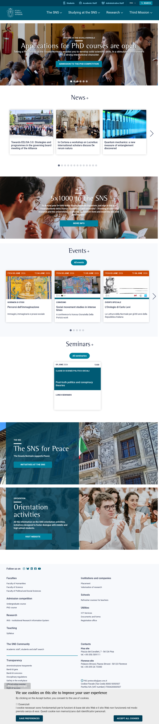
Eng (132, 3)
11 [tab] (89, 166)
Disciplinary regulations (18, 677)
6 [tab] (86, 81)
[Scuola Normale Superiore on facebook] (35, 567)
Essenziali (24, 704)
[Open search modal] (145, 3)
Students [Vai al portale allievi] (71, 3)
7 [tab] (77, 166)
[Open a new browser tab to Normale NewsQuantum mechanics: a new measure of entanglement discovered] (124, 132)
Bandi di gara (13, 669)
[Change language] (135, 3)
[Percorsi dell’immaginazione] (29, 296)
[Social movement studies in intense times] (77, 298)
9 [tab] (83, 166)
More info (79, 224)
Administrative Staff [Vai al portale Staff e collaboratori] (115, 3)
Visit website (32, 539)
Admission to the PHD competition (79, 64)
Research (113, 12)
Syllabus (11, 633)
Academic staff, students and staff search (27, 649)
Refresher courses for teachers (95, 599)
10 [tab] (86, 166)
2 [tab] (74, 81)
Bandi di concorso (15, 673)
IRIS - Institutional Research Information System (30, 620)
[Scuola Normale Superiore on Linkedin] (32, 567)
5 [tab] (83, 81)
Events (79, 252)
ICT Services (87, 612)
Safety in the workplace (18, 681)
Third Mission (139, 12)
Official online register (17, 685)
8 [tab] (80, 166)
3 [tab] (77, 81)
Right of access (14, 688)
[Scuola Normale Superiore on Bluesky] (28, 567)
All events (79, 264)
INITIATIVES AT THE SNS (32, 467)
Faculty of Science (15, 586)
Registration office (89, 620)
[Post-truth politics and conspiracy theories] (77, 388)
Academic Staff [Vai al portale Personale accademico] (90, 3)
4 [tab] (80, 81)
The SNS (52, 12)
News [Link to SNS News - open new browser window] (79, 98)
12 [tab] (93, 166)
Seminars (79, 346)
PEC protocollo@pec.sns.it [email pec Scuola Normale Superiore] (95, 680)
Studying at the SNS (82, 12)
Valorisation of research (92, 586)
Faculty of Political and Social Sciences (25, 590)
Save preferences (29, 718)
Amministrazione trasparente (21, 665)
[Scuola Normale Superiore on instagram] (24, 567)
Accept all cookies (128, 718)
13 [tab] (96, 166)
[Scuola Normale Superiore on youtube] (39, 567)
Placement (86, 582)
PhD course (12, 607)
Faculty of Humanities (17, 582)
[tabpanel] (79, 54)
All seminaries (80, 358)
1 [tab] (71, 81)
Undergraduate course (17, 603)
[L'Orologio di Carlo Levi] (126, 297)
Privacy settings (17, 686)
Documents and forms (91, 616)
